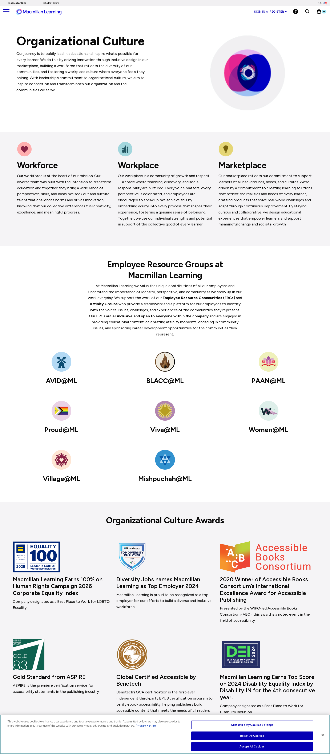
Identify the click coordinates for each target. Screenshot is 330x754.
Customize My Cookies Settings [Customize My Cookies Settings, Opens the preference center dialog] (252, 724)
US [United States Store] (322, 3)
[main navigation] (6, 11)
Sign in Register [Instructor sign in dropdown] (270, 11)
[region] (165, 734)
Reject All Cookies (252, 735)
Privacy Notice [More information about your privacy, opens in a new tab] (146, 725)
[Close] (322, 735)
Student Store (51, 2)
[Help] (295, 11)
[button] (307, 11)
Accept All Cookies (252, 746)
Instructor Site (17, 2)
